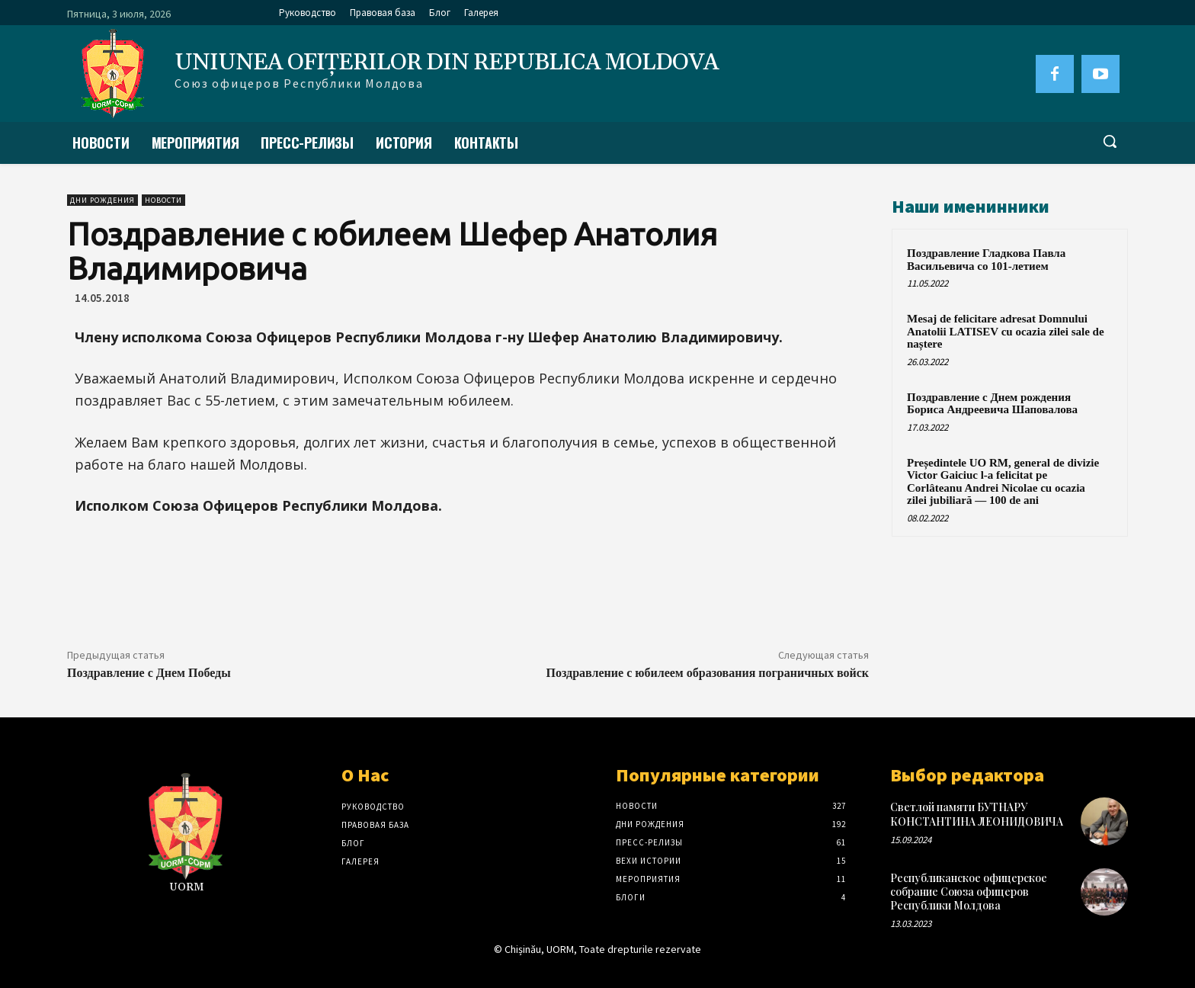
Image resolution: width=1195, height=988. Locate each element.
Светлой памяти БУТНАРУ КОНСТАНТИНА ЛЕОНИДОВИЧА (976, 814)
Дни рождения (102, 200)
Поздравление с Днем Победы (149, 672)
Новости (163, 200)
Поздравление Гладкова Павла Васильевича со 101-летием (986, 259)
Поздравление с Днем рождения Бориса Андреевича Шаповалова (992, 403)
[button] (1109, 141)
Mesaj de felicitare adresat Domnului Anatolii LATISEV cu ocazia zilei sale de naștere (1005, 331)
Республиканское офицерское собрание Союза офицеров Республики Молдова (968, 892)
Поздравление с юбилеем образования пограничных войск (707, 672)
